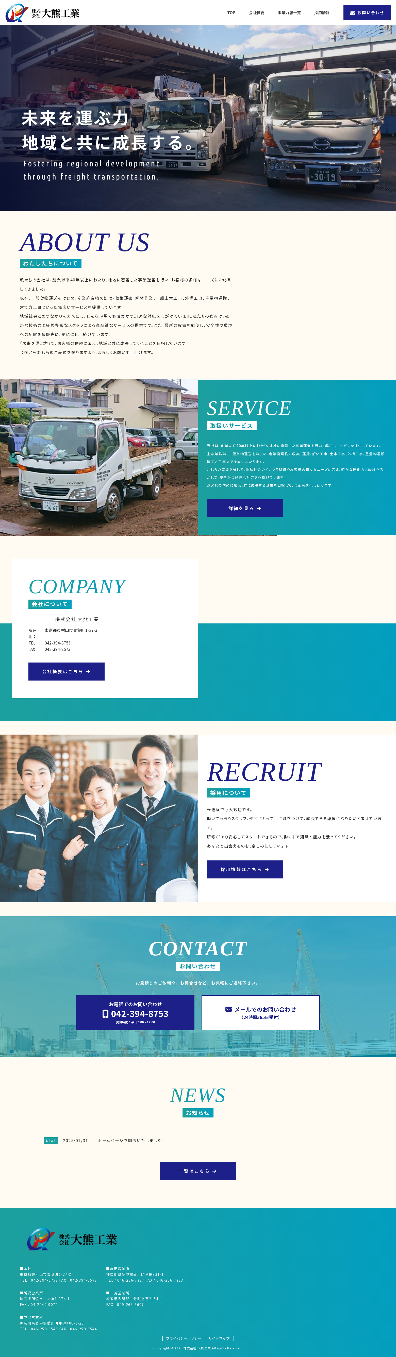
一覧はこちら (198, 1171)
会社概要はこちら (66, 671)
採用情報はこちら (245, 869)
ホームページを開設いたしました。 (131, 1140)
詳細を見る (245, 508)
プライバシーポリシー (184, 1338)
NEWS (50, 1140)
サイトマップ (219, 1338)
